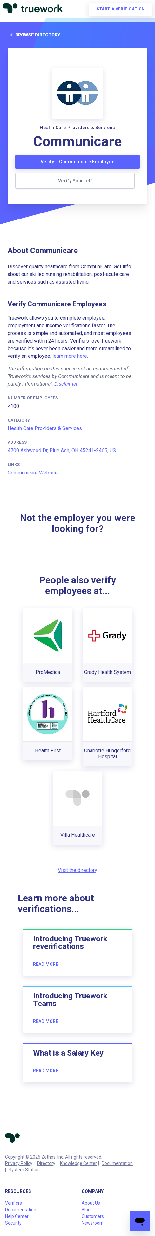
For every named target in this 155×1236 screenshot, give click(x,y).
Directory (46, 1163)
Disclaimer (66, 384)
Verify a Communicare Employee (77, 161)
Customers (93, 1216)
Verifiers (13, 1203)
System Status (23, 1169)
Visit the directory (77, 870)
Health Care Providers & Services (45, 428)
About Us (91, 1203)
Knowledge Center (78, 1163)
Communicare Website (33, 473)
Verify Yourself (75, 180)
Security (13, 1223)
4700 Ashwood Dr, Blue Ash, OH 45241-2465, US (62, 451)
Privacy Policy (18, 1163)
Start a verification (121, 9)
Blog (86, 1209)
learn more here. (70, 356)
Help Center (17, 1216)
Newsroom (93, 1223)
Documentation (117, 1163)
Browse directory (34, 35)
